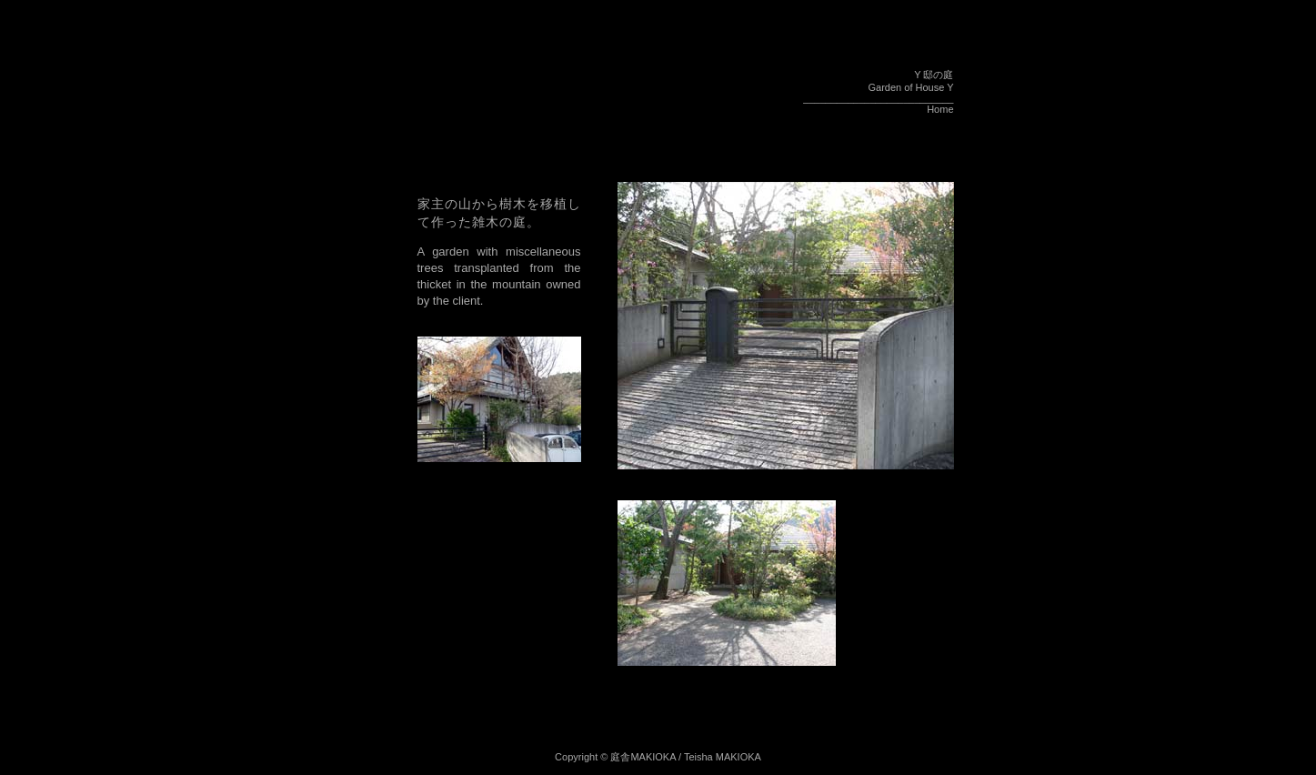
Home (940, 109)
